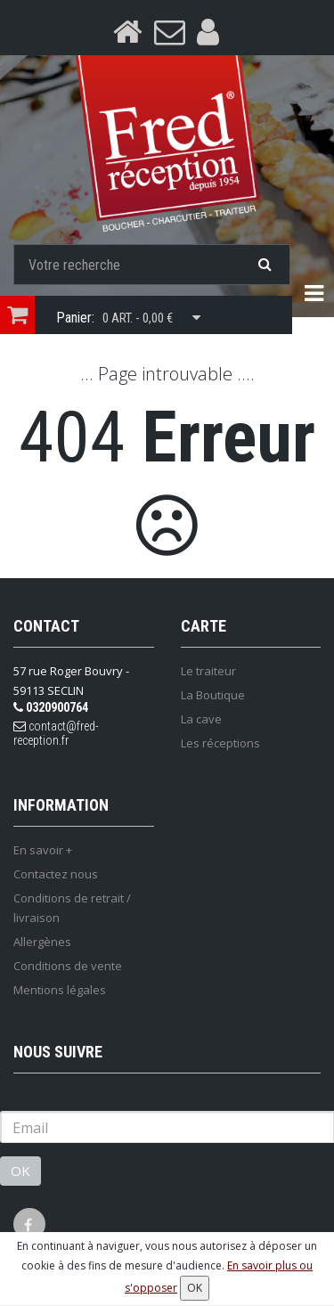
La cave (201, 719)
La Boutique (213, 695)
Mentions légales (59, 990)
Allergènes (42, 942)
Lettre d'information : (70, 1096)
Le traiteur (208, 671)
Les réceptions (220, 743)
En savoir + (42, 850)
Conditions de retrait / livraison (72, 908)
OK (20, 1170)
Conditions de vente (67, 966)
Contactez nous (55, 874)
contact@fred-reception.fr (56, 733)
